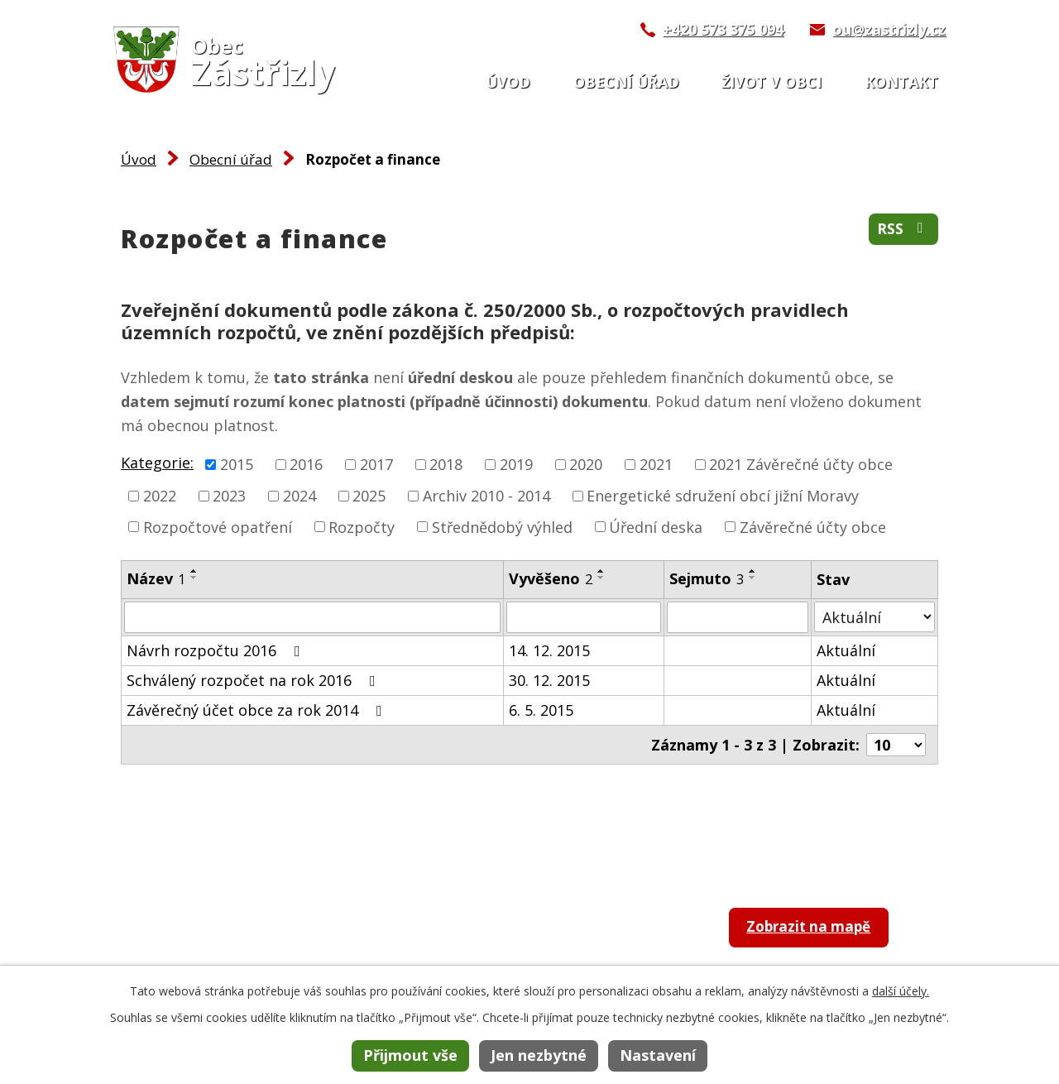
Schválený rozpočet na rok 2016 (254, 680)
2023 (229, 496)
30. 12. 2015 (549, 680)
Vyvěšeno (550, 578)
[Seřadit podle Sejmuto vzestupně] (753, 571)
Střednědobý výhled (502, 526)
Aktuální (846, 650)
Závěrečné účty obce (813, 526)
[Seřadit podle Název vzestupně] (194, 571)
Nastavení (658, 1055)
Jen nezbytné (539, 1055)
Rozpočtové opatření (217, 526)
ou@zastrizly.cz (889, 29)
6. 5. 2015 (541, 710)
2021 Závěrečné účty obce (801, 464)
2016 (306, 464)
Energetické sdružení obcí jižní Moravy (723, 496)
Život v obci (771, 82)
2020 (585, 464)
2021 (656, 464)
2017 (376, 464)
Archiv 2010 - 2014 (486, 496)
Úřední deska (655, 526)
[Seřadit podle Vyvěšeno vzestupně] (601, 571)
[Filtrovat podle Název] (312, 617)
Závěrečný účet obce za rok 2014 (258, 710)
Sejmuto (706, 578)
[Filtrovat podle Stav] (874, 617)
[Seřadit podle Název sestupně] (194, 577)
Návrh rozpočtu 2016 (217, 650)
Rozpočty (361, 526)
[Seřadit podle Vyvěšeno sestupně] (601, 577)
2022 (159, 496)
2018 (445, 464)
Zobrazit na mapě (816, 929)
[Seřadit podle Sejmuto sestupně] (753, 577)
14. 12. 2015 (549, 650)
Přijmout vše (410, 1055)
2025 (369, 496)
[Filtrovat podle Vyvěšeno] (583, 617)
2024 (299, 496)
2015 (236, 464)
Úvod (508, 82)
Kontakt (901, 82)
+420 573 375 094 (723, 29)
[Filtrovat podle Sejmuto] (737, 617)
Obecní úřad (626, 82)
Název (156, 578)
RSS (903, 230)
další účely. (900, 991)
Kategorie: (157, 462)
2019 (516, 464)
